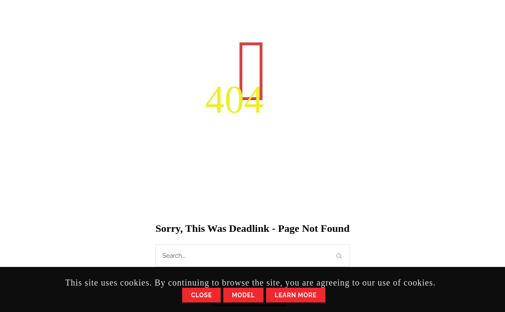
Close (201, 295)
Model (243, 295)
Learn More (296, 295)
